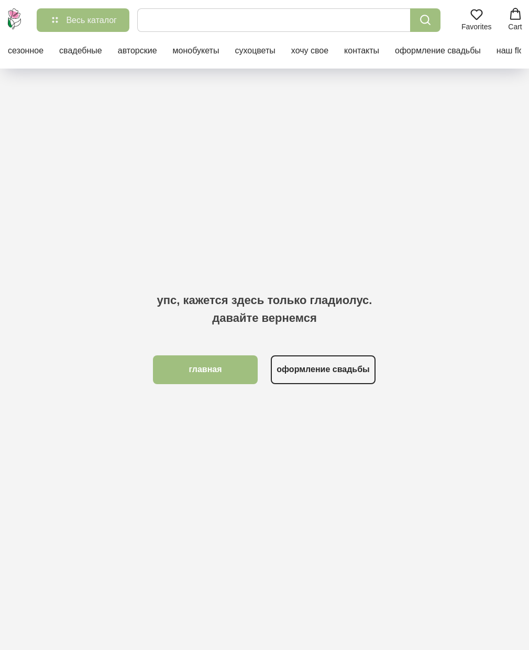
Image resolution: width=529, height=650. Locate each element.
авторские (137, 50)
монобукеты (196, 50)
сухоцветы (255, 50)
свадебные (80, 50)
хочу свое (309, 50)
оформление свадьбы (438, 50)
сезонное (25, 50)
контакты (361, 50)
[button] (476, 19)
